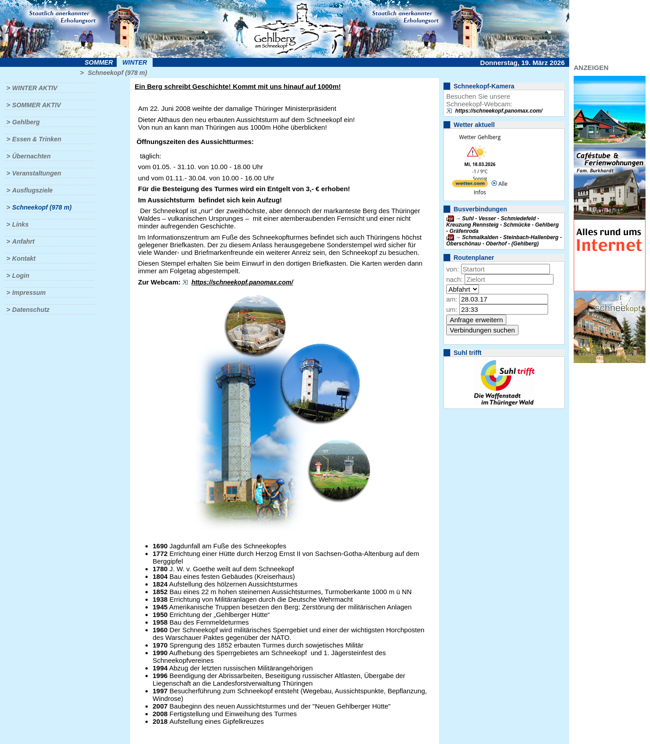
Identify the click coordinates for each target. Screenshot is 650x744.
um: (451, 309)
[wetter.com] (470, 185)
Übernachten (31, 156)
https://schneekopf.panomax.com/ (242, 282)
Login (20, 275)
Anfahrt (23, 241)
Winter (134, 62)
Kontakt (23, 258)
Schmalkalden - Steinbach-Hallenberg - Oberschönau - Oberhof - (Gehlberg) (504, 240)
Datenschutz (30, 309)
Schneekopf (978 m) (117, 72)
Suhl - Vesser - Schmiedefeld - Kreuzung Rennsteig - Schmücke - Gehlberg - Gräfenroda (502, 224)
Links (20, 224)
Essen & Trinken (36, 139)
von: (452, 269)
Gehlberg (26, 122)
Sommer (99, 62)
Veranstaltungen (36, 173)
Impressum (29, 292)
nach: (454, 279)
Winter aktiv (34, 88)
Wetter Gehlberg (480, 137)
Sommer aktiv (36, 105)
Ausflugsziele (32, 190)
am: (451, 299)
